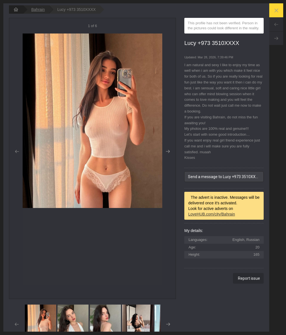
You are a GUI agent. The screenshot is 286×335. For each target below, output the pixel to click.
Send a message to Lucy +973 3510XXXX (224, 176)
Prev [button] (17, 152)
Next (276, 38)
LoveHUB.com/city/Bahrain (211, 214)
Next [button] (168, 152)
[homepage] (16, 9)
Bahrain (38, 9)
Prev (276, 24)
